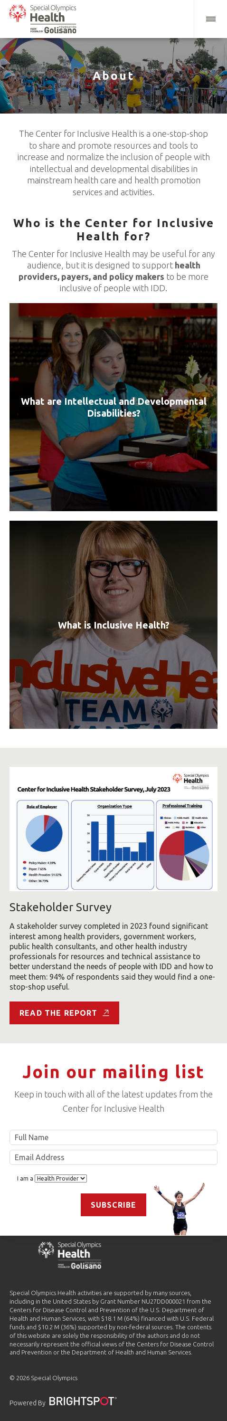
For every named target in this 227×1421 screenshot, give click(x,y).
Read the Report (64, 1013)
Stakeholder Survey (60, 907)
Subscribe (114, 1205)
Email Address (113, 1157)
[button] (210, 19)
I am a (52, 1178)
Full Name (113, 1137)
